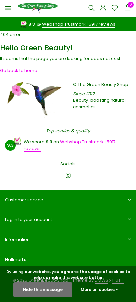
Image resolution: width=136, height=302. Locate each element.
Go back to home (18, 70)
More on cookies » (99, 289)
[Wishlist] (114, 8)
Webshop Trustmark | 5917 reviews (78, 24)
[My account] (103, 8)
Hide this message (43, 289)
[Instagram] (68, 176)
